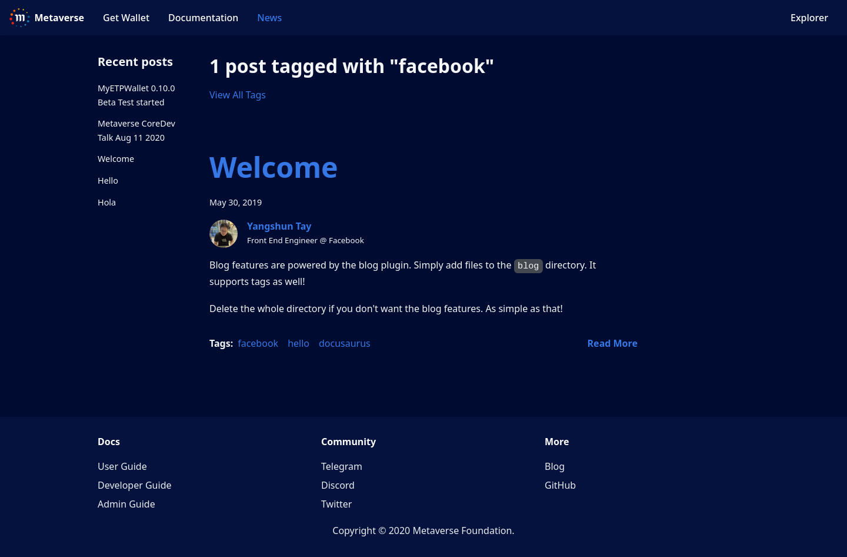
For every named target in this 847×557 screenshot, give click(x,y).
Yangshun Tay (279, 226)
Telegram (341, 466)
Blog (555, 466)
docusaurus (345, 343)
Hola (107, 202)
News (269, 17)
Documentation (203, 17)
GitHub (560, 485)
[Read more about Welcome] (613, 343)
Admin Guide (126, 504)
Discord (338, 485)
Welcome (116, 158)
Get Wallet (126, 17)
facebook (258, 343)
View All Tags (237, 94)
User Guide (122, 466)
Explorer (809, 17)
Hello (108, 180)
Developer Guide (135, 485)
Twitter (336, 504)
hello (298, 343)
